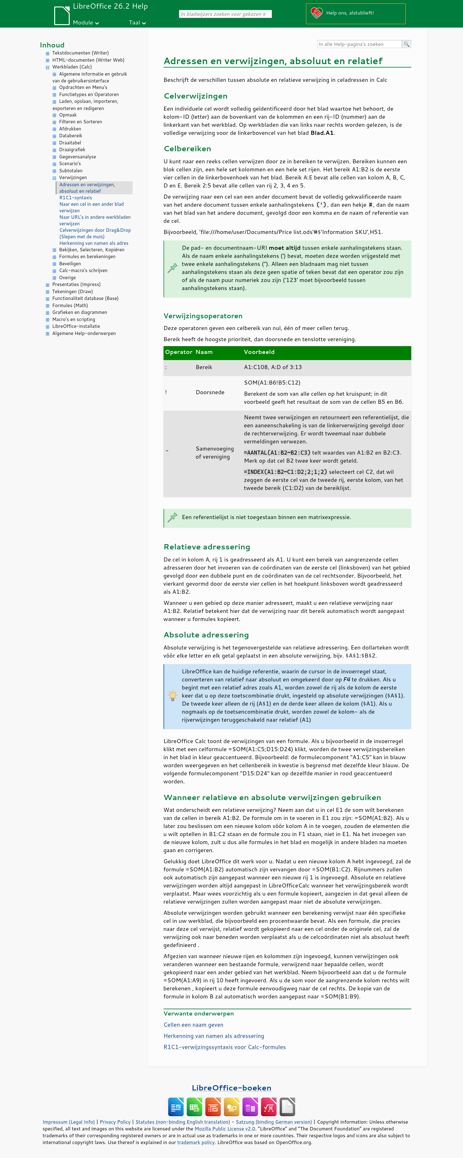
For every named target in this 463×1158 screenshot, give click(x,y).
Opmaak (68, 115)
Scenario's (70, 163)
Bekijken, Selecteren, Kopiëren (91, 249)
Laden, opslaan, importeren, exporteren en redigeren (86, 105)
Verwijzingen (73, 177)
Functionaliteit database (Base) (85, 298)
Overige (67, 277)
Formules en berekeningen (87, 256)
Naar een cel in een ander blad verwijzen (91, 207)
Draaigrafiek (72, 149)
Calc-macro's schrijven (83, 270)
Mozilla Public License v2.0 (224, 1128)
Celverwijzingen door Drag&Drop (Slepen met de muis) (95, 233)
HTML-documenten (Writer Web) (88, 60)
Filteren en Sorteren (80, 121)
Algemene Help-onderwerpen (84, 333)
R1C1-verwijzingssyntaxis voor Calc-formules (225, 1047)
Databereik (70, 135)
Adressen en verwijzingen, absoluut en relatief (87, 187)
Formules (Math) (70, 305)
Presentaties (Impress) (76, 284)
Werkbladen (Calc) (72, 67)
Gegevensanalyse (77, 156)
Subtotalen (71, 170)
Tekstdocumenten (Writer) (80, 53)
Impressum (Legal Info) (69, 1121)
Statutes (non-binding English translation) (182, 1121)
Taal (134, 22)
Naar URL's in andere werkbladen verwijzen (95, 220)
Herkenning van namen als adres (94, 243)
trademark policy (196, 1142)
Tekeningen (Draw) (72, 291)
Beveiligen (70, 263)
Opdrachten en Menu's (83, 87)
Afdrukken (70, 128)
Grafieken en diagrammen (79, 312)
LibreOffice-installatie (76, 326)
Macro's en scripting (73, 319)
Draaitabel (70, 142)
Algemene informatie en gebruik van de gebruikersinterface (90, 77)
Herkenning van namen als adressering (214, 1036)
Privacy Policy (115, 1121)
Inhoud (52, 45)
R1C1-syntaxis (75, 197)
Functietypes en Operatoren (89, 94)
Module (83, 22)
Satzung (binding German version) (274, 1121)
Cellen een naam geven (194, 1024)
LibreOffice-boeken (231, 1087)
